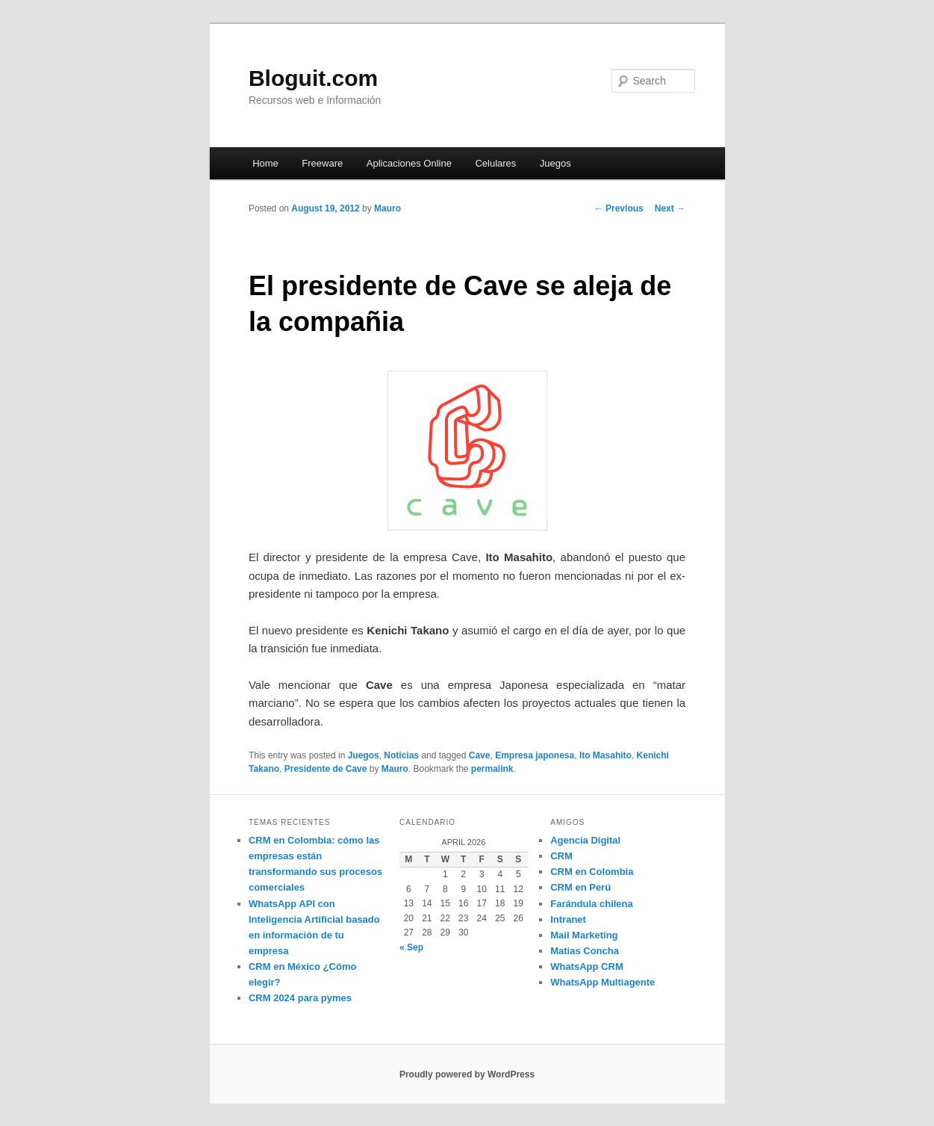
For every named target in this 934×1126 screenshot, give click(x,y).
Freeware (322, 163)
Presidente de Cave (325, 769)
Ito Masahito (605, 755)
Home (265, 163)
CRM (561, 855)
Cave (480, 755)
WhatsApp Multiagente (602, 982)
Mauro (387, 208)
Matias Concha (584, 950)
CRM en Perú (580, 887)
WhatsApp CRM (586, 966)
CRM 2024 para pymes (300, 997)
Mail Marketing (583, 935)
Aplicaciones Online (409, 163)
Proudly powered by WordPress (467, 1074)
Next (670, 208)
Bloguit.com (313, 78)
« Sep (411, 947)
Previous (619, 208)
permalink (492, 769)
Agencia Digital (585, 840)
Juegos (555, 163)
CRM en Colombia (591, 871)
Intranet (568, 919)
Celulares (495, 163)
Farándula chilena (591, 903)
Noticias (401, 755)
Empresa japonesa (534, 755)
